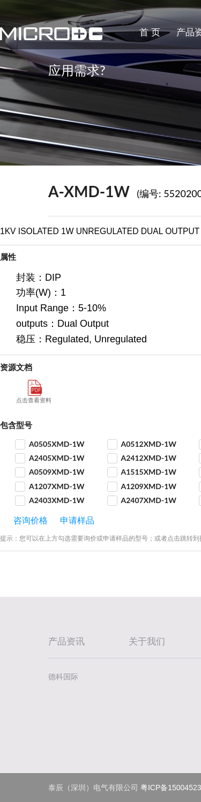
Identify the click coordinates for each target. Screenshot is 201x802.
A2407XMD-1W (149, 500)
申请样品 (77, 520)
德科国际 (63, 676)
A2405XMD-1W (57, 457)
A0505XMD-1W (57, 443)
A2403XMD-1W (57, 500)
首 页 (149, 32)
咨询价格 (30, 520)
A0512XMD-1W (149, 443)
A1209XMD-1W (149, 486)
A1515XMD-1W (149, 471)
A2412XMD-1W (149, 457)
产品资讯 (66, 641)
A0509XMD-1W (57, 471)
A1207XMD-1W (57, 486)
